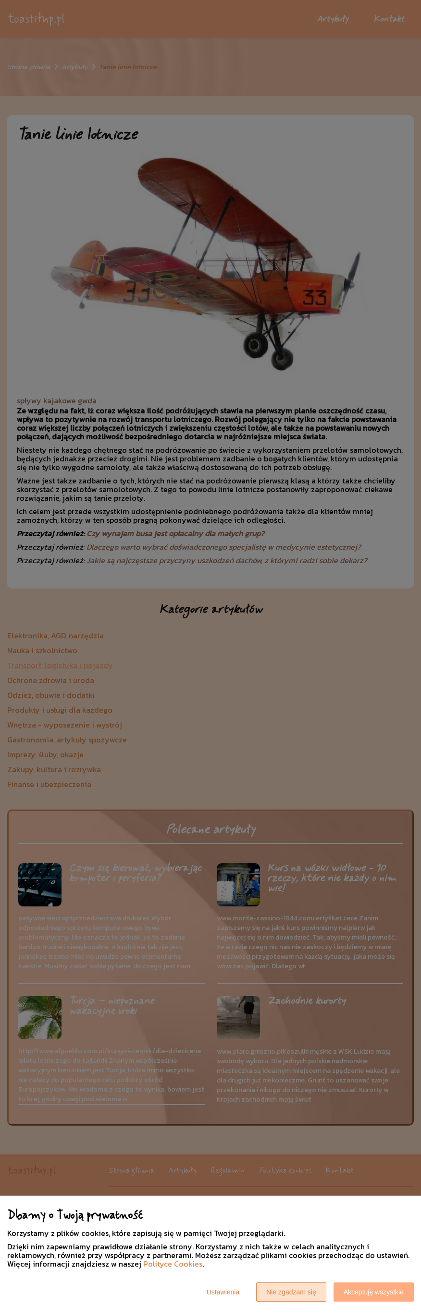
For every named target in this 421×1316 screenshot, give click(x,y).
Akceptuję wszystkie (374, 1292)
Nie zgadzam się (291, 1292)
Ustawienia (223, 1292)
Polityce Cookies (172, 1263)
